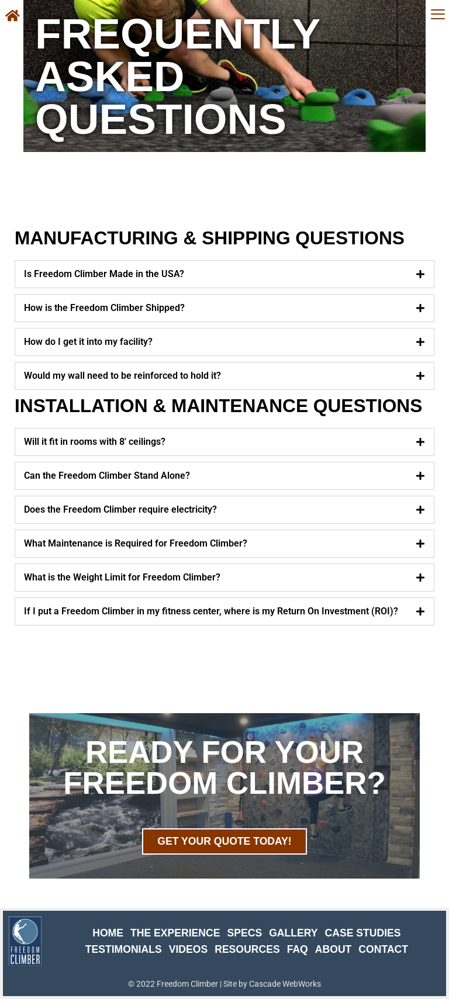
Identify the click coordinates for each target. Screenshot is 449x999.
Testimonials (123, 949)
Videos (188, 949)
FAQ (297, 949)
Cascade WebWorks (285, 983)
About (333, 949)
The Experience (175, 933)
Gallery (293, 933)
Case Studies (363, 933)
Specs (244, 933)
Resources (247, 949)
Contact (383, 949)
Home (107, 933)
